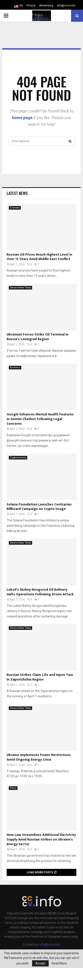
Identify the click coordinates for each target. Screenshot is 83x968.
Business (15, 367)
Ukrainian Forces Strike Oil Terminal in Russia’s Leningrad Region (37, 337)
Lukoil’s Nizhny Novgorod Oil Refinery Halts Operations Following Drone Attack (40, 592)
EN (21, 5)
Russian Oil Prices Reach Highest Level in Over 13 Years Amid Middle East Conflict (39, 257)
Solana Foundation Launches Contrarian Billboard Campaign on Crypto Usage (39, 506)
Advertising (46, 5)
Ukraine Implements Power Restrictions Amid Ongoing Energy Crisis (39, 757)
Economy (15, 207)
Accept (40, 963)
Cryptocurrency (18, 457)
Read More (59, 963)
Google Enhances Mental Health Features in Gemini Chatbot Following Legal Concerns (40, 419)
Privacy (31, 5)
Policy (13, 788)
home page (22, 117)
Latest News (17, 193)
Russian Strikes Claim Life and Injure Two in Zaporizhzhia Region (40, 677)
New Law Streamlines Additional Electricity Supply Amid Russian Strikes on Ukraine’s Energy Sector (41, 839)
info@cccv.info (66, 5)
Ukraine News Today (20, 287)
